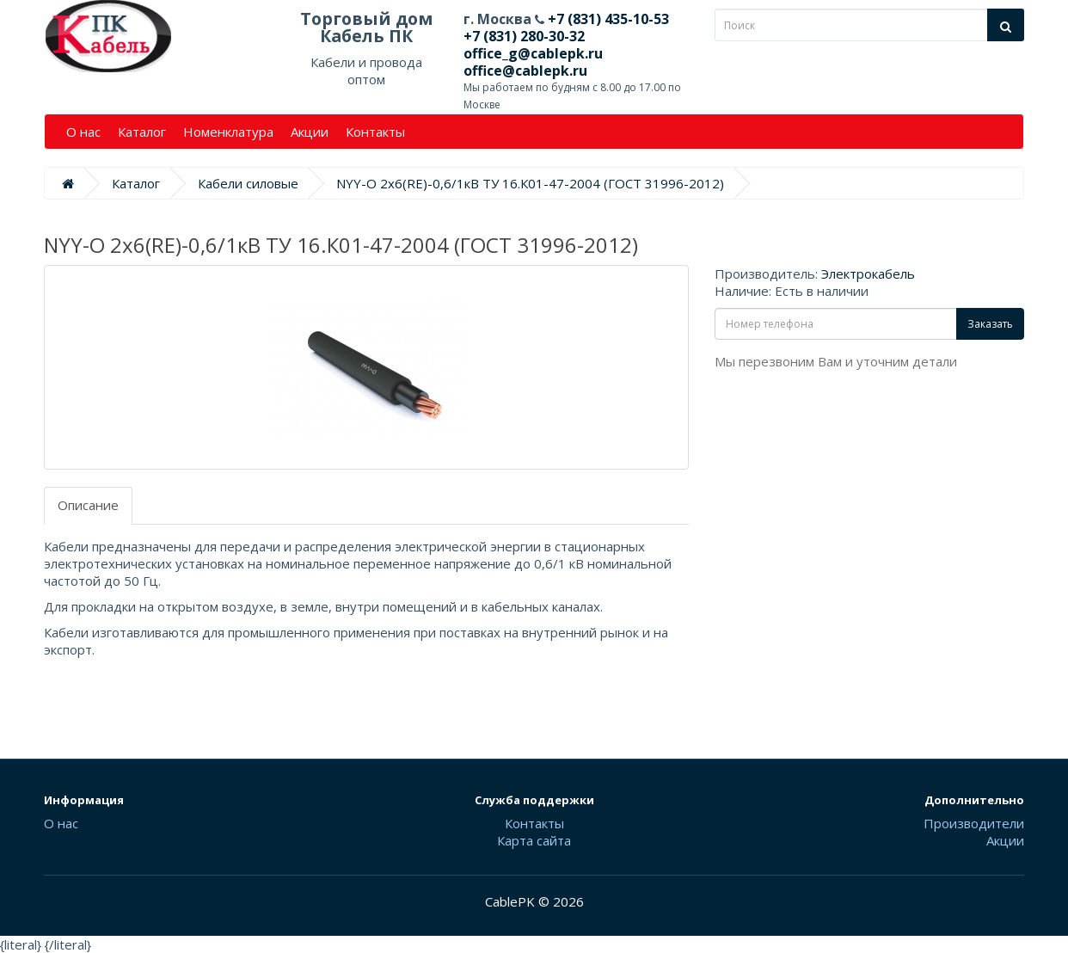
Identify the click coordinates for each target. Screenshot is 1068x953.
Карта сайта (534, 840)
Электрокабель (868, 273)
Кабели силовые (248, 183)
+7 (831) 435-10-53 (606, 18)
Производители (974, 823)
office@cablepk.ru (525, 70)
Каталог (142, 131)
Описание (88, 504)
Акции (309, 131)
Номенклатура (228, 131)
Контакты (375, 131)
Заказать (990, 324)
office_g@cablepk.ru (533, 53)
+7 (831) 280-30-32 (524, 36)
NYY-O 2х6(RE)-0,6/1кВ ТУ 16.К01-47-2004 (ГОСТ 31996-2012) (530, 183)
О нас (83, 131)
